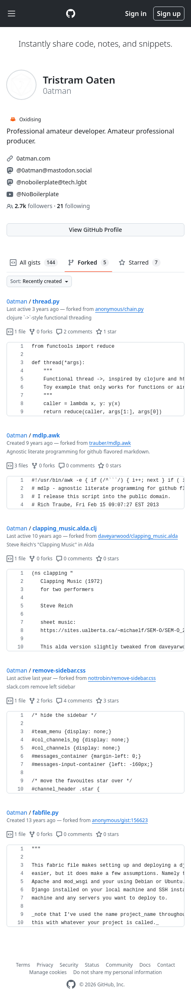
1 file (16, 331)
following (73, 206)
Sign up (169, 13)
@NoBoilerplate (37, 194)
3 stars (107, 700)
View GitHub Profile (95, 229)
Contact (166, 964)
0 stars (109, 465)
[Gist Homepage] (71, 13)
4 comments (74, 700)
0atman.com (33, 158)
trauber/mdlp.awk (110, 443)
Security (69, 964)
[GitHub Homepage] (71, 984)
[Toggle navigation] (11, 14)
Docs (145, 964)
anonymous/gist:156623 (120, 820)
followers (30, 206)
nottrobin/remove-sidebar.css (122, 678)
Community (119, 964)
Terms (23, 964)
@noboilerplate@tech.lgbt (51, 182)
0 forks (41, 331)
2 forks (41, 700)
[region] (95, 379)
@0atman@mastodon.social (54, 170)
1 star (106, 331)
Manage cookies (48, 972)
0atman (17, 301)
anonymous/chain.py (119, 309)
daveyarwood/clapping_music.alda (138, 535)
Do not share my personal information (117, 972)
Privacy (45, 964)
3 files (17, 465)
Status (92, 964)
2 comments (74, 331)
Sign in (136, 13)
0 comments (76, 465)
